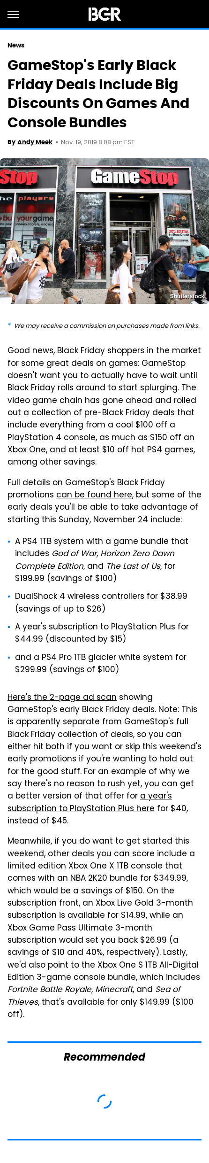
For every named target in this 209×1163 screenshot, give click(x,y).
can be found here (94, 495)
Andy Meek (34, 142)
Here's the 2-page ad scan (62, 698)
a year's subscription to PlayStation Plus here (89, 802)
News (15, 45)
